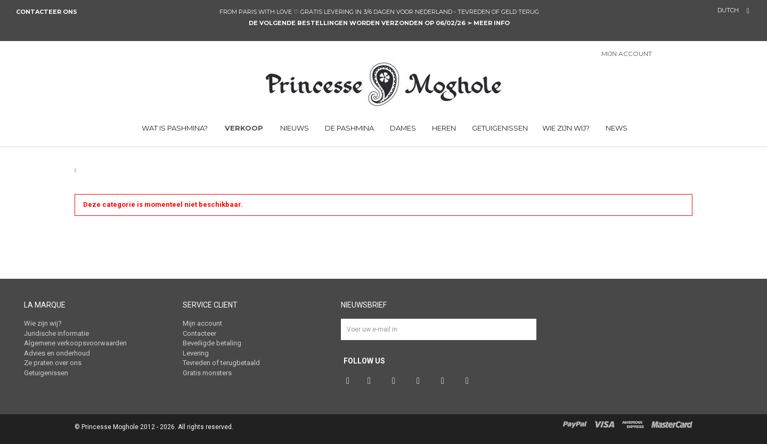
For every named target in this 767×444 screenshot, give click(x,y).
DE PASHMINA (348, 128)
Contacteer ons (47, 11)
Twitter (372, 381)
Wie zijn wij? (566, 128)
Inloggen (673, 54)
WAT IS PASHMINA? (174, 128)
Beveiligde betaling (212, 343)
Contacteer (199, 333)
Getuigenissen (499, 128)
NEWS (615, 128)
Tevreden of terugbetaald (221, 363)
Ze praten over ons (52, 363)
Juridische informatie (56, 333)
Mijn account (202, 323)
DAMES (402, 128)
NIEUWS (294, 128)
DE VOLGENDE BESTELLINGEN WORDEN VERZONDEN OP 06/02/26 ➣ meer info (379, 23)
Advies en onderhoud (57, 353)
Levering (196, 353)
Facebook (349, 381)
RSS (470, 381)
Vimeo (445, 381)
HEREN (443, 128)
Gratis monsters (207, 373)
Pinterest (396, 381)
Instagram (421, 381)
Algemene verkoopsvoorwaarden (75, 343)
